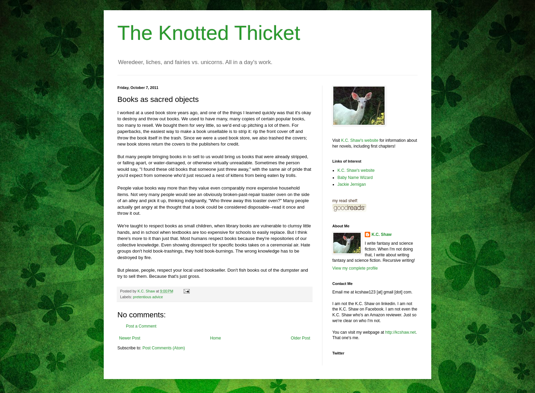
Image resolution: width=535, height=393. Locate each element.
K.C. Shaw (382, 234)
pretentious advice (148, 297)
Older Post (300, 338)
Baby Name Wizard (355, 177)
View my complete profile (355, 268)
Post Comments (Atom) (163, 348)
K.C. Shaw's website (359, 140)
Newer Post (129, 338)
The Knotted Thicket (208, 32)
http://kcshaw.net (400, 332)
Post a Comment (141, 326)
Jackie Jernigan (351, 184)
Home (215, 338)
